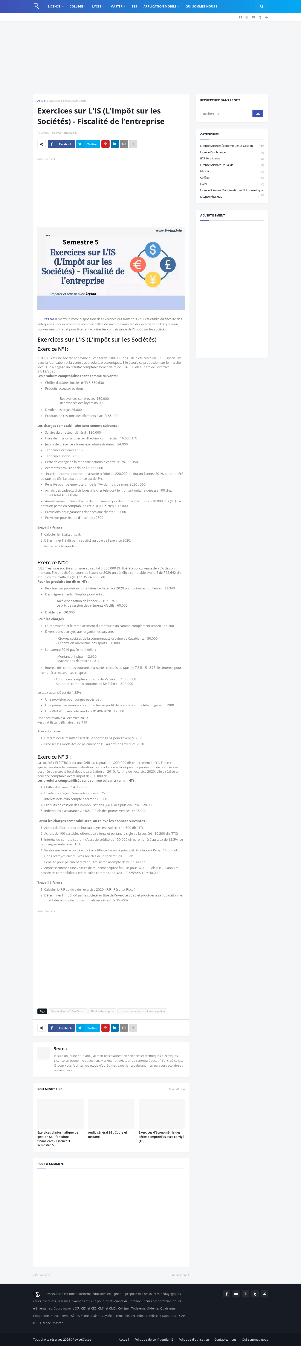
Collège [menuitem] (76, 6)
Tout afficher (177, 1089)
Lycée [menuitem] (96, 6)
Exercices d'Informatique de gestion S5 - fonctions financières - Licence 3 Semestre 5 (57, 1138)
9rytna (60, 1048)
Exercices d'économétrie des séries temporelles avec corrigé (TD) (161, 1136)
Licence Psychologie (232, 152)
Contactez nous (225, 1339)
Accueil (41, 101)
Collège (232, 178)
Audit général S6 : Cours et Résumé (107, 1134)
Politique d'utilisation (194, 1339)
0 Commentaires (66, 133)
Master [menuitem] (116, 6)
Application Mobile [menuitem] (160, 6)
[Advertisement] (150, 58)
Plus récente (43, 1275)
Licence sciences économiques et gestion (142, 1011)
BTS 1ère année (232, 158)
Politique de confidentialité (153, 1339)
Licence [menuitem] (54, 6)
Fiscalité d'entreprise (102, 1011)
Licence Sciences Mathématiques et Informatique (232, 191)
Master (232, 171)
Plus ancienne (178, 1275)
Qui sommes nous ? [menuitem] (201, 6)
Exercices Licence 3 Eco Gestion (68, 101)
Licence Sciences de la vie (232, 165)
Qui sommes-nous (255, 1339)
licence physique (230, 197)
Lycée (232, 184)
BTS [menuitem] (134, 6)
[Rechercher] (226, 113)
